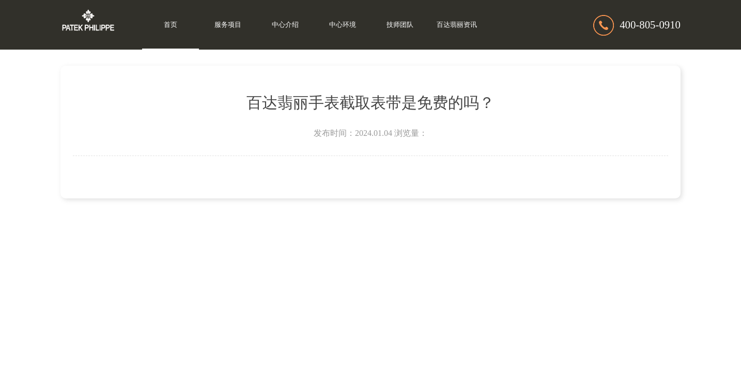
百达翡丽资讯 (457, 24)
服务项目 (227, 24)
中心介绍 (285, 24)
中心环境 (342, 24)
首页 (170, 24)
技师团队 (400, 24)
